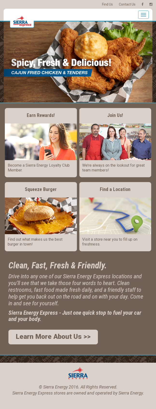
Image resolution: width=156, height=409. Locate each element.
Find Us (107, 4)
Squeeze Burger (41, 189)
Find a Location (115, 189)
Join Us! (115, 115)
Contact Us (127, 4)
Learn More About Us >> (53, 337)
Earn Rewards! (41, 115)
